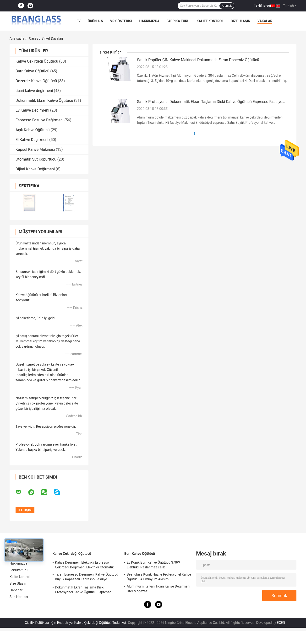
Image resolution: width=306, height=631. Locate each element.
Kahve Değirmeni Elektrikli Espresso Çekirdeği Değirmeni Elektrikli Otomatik (84, 565)
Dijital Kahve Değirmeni (35, 169)
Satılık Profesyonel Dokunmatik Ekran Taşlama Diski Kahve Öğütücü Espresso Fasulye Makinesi (209, 102)
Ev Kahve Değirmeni (32, 110)
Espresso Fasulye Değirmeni (39, 120)
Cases (33, 38)
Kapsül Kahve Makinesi (35, 149)
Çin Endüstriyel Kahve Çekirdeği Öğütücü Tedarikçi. (89, 623)
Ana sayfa (17, 38)
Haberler (16, 590)
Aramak (227, 5)
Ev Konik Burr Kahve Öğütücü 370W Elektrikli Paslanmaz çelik (153, 565)
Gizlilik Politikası (37, 623)
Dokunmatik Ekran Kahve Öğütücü (44, 100)
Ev (78, 21)
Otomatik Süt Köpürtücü (36, 159)
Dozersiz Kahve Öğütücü (36, 81)
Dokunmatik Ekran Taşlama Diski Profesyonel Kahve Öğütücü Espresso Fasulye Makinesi (83, 590)
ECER (281, 623)
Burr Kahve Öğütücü (32, 71)
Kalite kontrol (210, 21)
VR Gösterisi (121, 21)
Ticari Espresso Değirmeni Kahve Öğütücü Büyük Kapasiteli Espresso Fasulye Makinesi (86, 577)
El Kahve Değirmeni (32, 139)
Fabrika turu (178, 21)
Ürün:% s (95, 21)
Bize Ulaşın (240, 21)
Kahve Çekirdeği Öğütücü (37, 61)
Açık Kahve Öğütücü (33, 130)
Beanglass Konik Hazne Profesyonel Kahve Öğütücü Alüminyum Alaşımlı (159, 576)
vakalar (264, 21)
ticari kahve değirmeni (34, 90)
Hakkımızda (149, 21)
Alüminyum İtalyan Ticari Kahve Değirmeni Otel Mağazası (158, 588)
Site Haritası (19, 597)
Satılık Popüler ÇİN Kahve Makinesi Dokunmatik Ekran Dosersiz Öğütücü (198, 60)
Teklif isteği (262, 5)
